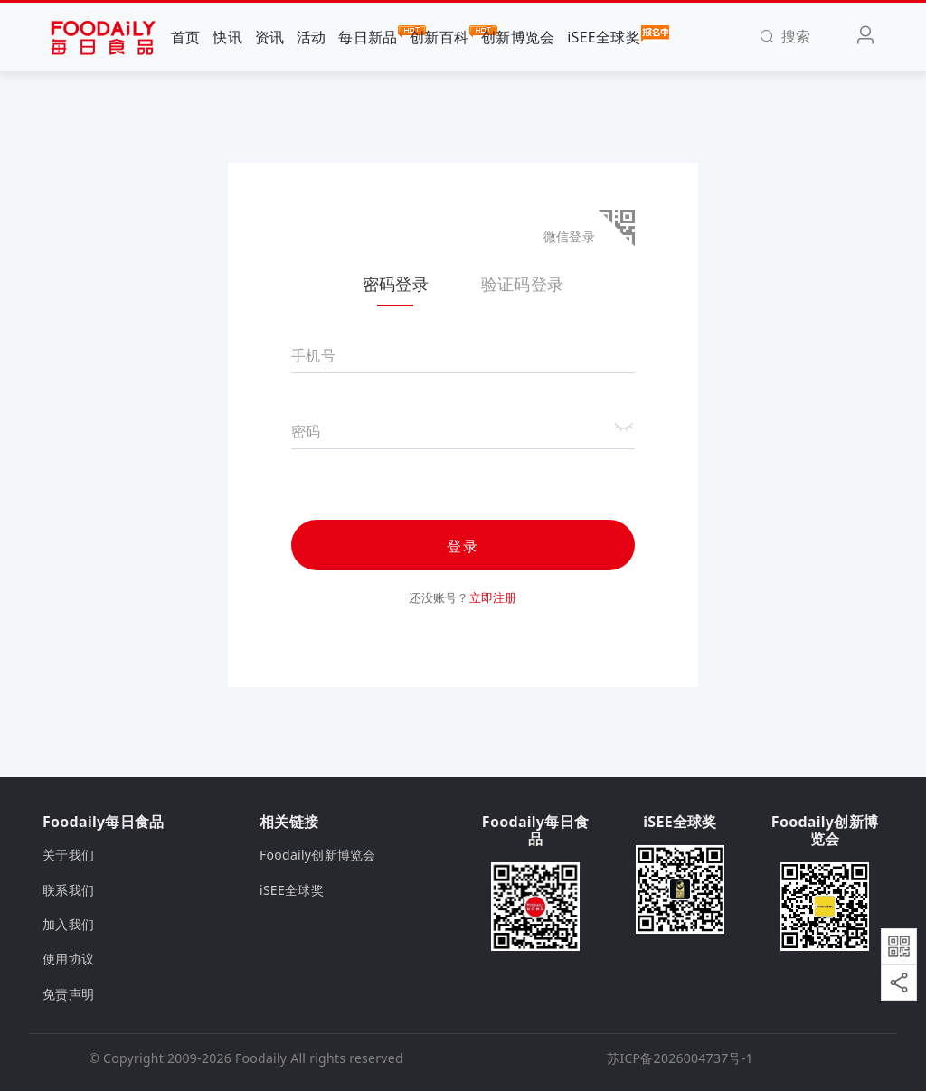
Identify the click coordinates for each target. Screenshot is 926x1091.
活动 (311, 37)
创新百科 (439, 36)
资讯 (270, 37)
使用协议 (68, 958)
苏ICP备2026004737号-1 (680, 1058)
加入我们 (68, 924)
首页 (186, 37)
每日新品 (367, 36)
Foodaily (261, 1058)
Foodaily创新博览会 (318, 854)
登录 (463, 546)
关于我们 (68, 854)
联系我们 (68, 889)
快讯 (227, 37)
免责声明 (68, 993)
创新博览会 (517, 37)
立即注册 (493, 597)
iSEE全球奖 (603, 36)
